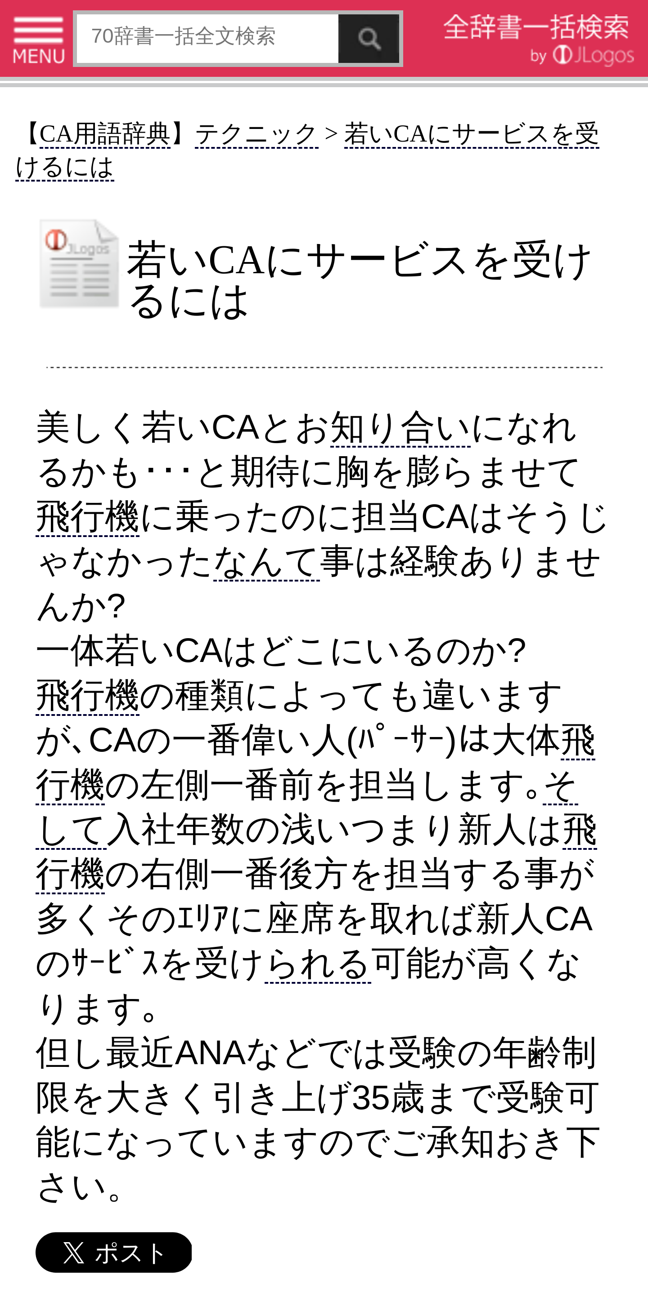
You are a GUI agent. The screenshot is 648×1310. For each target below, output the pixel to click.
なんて (266, 561)
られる (318, 963)
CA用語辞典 (105, 133)
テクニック (257, 133)
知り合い (400, 427)
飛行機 (88, 516)
